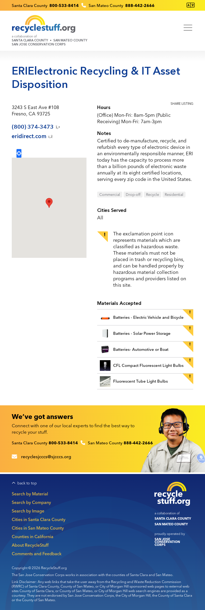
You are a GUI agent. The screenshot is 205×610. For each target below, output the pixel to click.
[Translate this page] (190, 5)
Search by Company (31, 502)
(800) (36, 127)
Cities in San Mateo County (38, 528)
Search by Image (28, 511)
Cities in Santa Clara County (38, 519)
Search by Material (30, 493)
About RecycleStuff (30, 545)
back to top (27, 483)
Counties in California (32, 536)
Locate (19, 153)
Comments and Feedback (36, 553)
